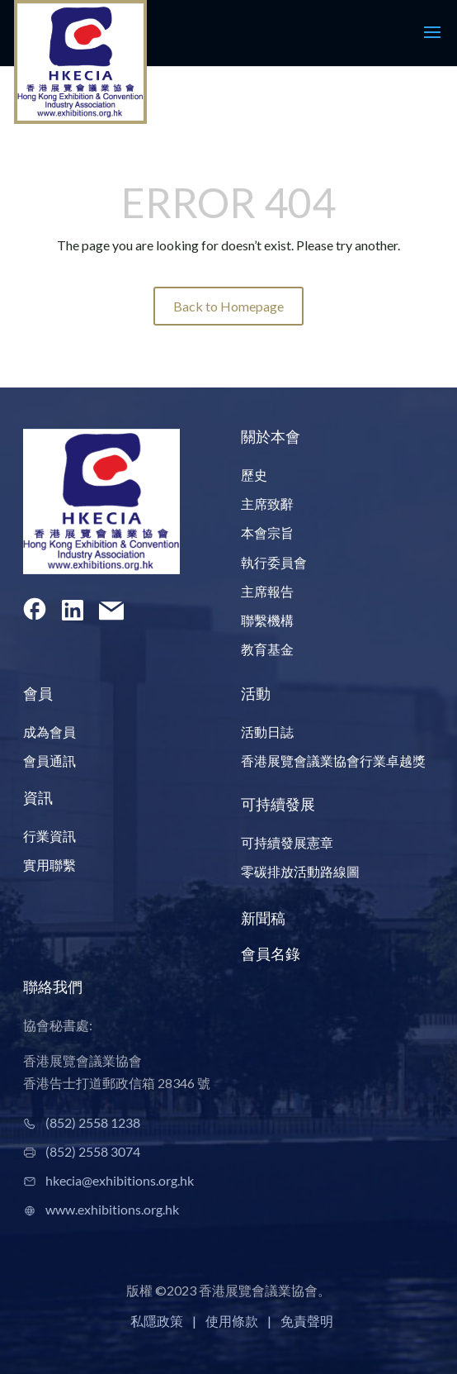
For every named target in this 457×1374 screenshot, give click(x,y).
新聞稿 (263, 918)
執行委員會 (274, 562)
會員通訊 (49, 760)
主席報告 (267, 591)
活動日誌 (267, 731)
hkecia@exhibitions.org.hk (119, 1180)
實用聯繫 (49, 864)
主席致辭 (267, 503)
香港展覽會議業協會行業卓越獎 (333, 760)
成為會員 (49, 731)
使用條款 (231, 1321)
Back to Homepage (228, 306)
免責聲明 (306, 1321)
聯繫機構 (267, 620)
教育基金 (267, 649)
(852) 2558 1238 (92, 1122)
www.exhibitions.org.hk (112, 1209)
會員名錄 (270, 953)
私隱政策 (156, 1321)
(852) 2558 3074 (92, 1151)
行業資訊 (49, 836)
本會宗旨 (267, 532)
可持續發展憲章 (287, 842)
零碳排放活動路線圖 (300, 871)
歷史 (254, 475)
